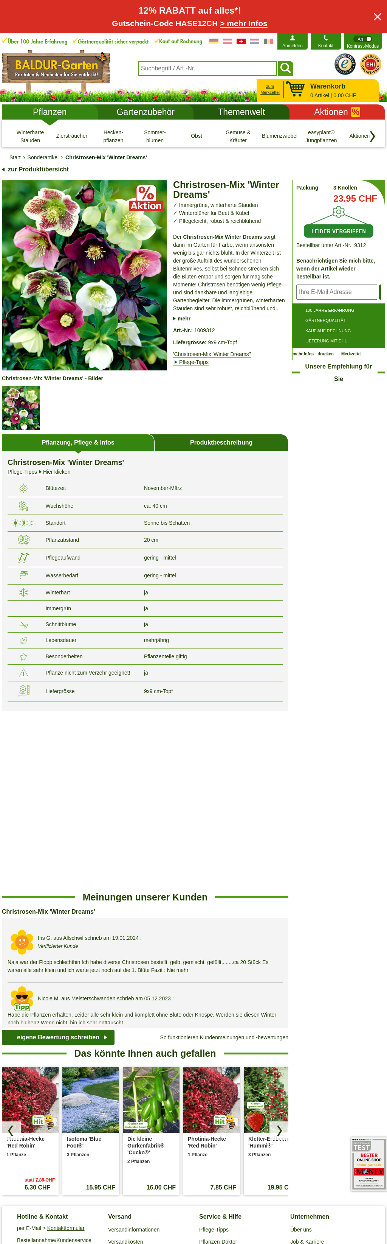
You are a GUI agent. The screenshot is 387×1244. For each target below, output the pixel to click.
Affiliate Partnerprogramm (320, 1073)
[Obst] (196, 136)
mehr (184, 319)
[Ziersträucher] (72, 136)
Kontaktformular (66, 1048)
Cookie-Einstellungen (147, 1205)
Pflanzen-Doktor (218, 1061)
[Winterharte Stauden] (30, 136)
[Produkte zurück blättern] (11, 950)
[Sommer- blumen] (155, 136)
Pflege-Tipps (214, 1049)
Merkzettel (351, 354)
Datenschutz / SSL (89, 1205)
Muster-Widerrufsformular (308, 1205)
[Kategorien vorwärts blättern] (373, 136)
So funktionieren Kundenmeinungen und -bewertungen (224, 857)
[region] (145, 793)
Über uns (301, 1049)
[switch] (363, 41)
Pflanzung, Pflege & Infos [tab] (78, 442)
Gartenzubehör (146, 112)
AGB (53, 1205)
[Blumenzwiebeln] (279, 136)
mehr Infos (303, 353)
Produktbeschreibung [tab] (221, 442)
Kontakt (326, 45)
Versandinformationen (133, 1049)
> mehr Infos (243, 23)
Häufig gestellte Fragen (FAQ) (234, 1073)
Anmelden (292, 45)
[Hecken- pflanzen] (113, 136)
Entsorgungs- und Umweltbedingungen (132, 1077)
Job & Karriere (307, 1061)
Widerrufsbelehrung (242, 1205)
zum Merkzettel (270, 89)
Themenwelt (241, 112)
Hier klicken (39, 472)
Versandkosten (125, 1061)
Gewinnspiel (213, 1085)
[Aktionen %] (363, 136)
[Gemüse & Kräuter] (238, 136)
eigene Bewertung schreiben (58, 857)
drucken (325, 353)
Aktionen (337, 112)
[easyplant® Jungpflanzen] (321, 136)
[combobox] (207, 68)
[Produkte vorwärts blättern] (278, 950)
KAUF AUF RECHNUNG (328, 330)
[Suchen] (285, 68)
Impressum (195, 1205)
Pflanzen (50, 112)
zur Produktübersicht (38, 169)
